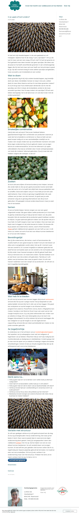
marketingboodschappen (44, 332)
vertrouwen (50, 299)
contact (18, 443)
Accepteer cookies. (70, 511)
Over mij (67, 6)
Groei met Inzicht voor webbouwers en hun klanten (43, 6)
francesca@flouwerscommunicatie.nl (65, 33)
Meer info (13, 512)
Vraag (10, 229)
